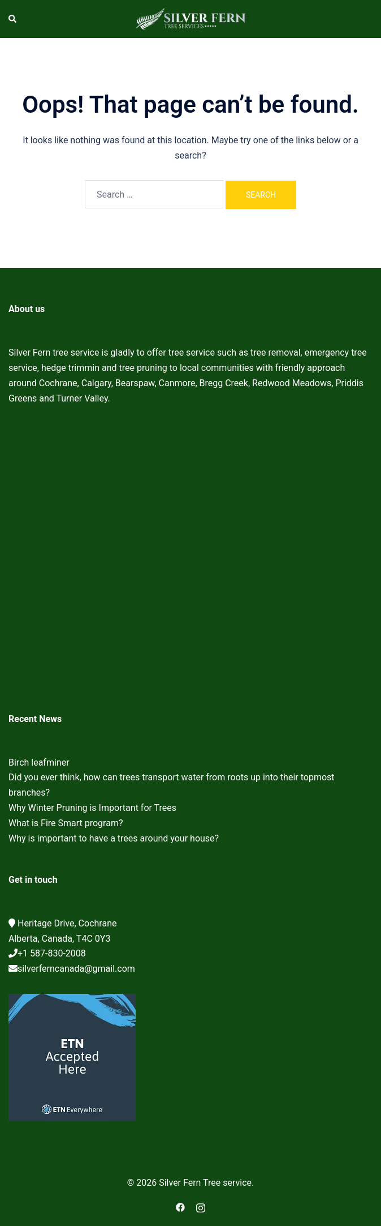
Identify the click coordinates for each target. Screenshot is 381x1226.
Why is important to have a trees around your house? (113, 838)
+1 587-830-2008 (52, 953)
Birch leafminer (39, 762)
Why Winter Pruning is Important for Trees (92, 807)
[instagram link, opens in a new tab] (200, 1206)
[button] (13, 18)
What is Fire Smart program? (65, 823)
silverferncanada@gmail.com (76, 968)
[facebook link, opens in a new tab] (180, 1206)
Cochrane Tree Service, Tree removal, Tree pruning (190, 562)
